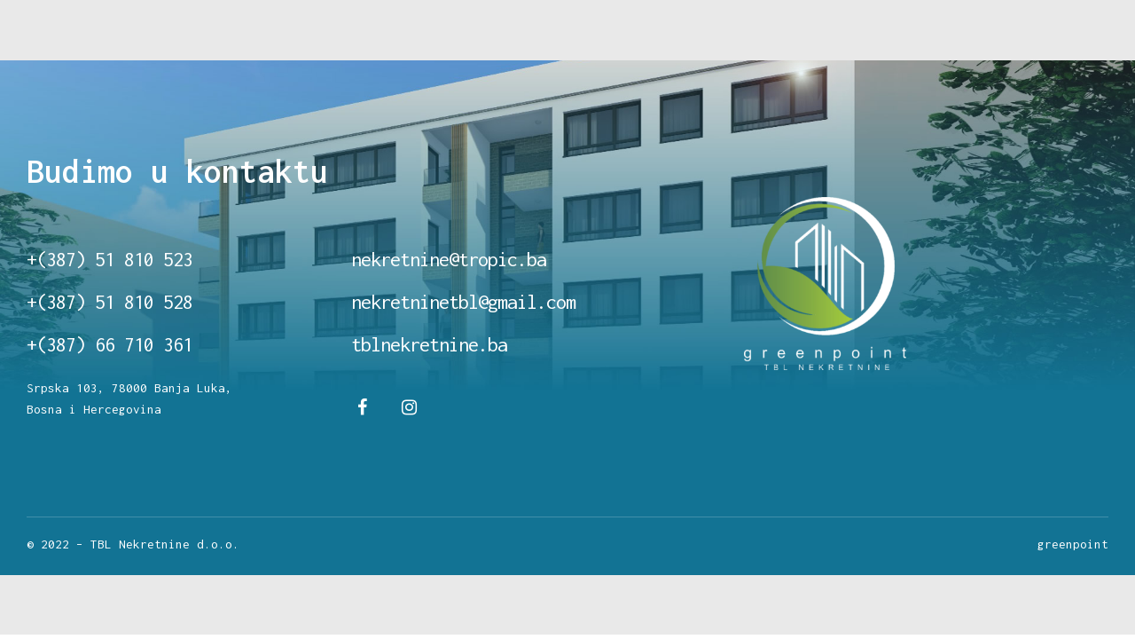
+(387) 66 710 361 (109, 344)
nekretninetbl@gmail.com (463, 301)
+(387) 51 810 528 (109, 301)
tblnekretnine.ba (429, 344)
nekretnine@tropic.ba (448, 259)
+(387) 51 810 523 (109, 259)
